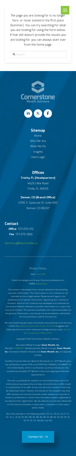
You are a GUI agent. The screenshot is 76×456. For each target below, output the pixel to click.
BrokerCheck (41, 283)
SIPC (22, 348)
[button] (65, 10)
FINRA (16, 348)
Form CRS (40, 274)
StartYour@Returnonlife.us (21, 243)
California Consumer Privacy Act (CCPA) (38, 326)
